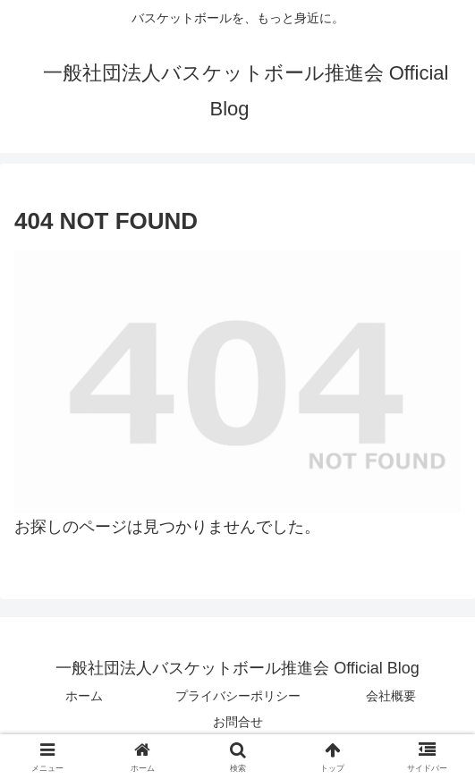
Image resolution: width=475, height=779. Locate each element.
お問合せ (238, 722)
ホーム (84, 696)
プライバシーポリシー (238, 696)
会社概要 (391, 696)
